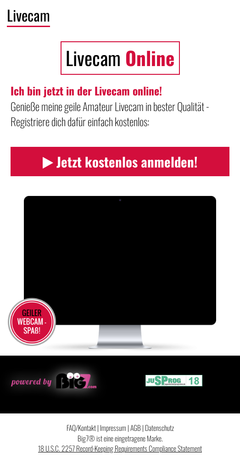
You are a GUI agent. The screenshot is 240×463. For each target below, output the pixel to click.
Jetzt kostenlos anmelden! (120, 161)
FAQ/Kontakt (81, 427)
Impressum (113, 427)
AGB (135, 427)
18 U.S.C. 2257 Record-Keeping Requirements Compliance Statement (120, 448)
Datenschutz (159, 427)
